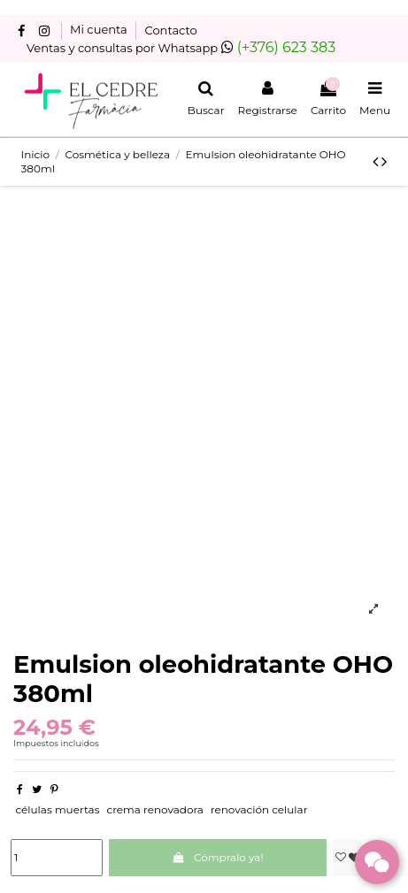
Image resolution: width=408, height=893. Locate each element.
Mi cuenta (100, 30)
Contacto (171, 30)
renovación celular (259, 809)
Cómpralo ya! (218, 857)
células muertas (57, 809)
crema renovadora (154, 809)
